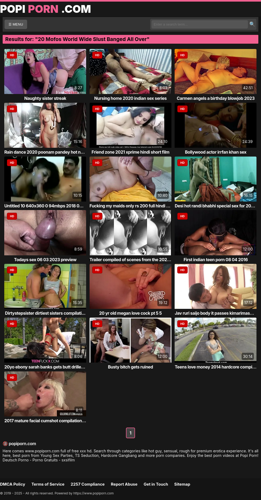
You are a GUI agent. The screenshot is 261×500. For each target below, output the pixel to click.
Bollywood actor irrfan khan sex (215, 152)
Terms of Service (47, 484)
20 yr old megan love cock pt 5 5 (130, 313)
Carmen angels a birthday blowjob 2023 (216, 98)
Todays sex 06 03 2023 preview (45, 259)
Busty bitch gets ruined (130, 367)
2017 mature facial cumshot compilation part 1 (48, 420)
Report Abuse (124, 484)
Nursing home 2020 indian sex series (130, 98)
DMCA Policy (12, 484)
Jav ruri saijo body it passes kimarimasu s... (217, 313)
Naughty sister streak (45, 98)
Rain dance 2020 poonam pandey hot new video (51, 152)
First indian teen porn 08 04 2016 (216, 259)
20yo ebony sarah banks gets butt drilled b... (47, 367)
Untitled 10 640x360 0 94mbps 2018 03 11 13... (49, 205)
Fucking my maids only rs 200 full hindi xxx (131, 205)
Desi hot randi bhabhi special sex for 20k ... (216, 205)
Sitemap (182, 484)
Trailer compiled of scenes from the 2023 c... (133, 259)
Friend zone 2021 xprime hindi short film (130, 152)
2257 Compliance (88, 484)
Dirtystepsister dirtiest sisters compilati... (45, 313)
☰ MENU (16, 24)
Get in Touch (156, 484)
